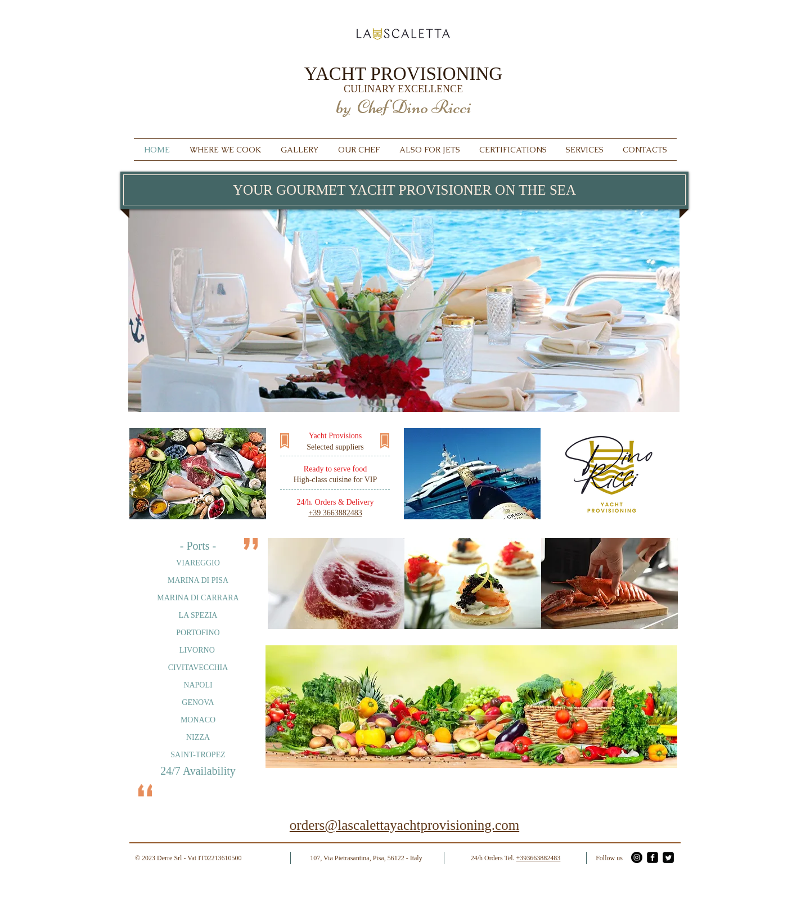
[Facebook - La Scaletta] (652, 857)
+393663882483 (538, 858)
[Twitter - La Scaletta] (668, 857)
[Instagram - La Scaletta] (636, 857)
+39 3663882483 (335, 513)
